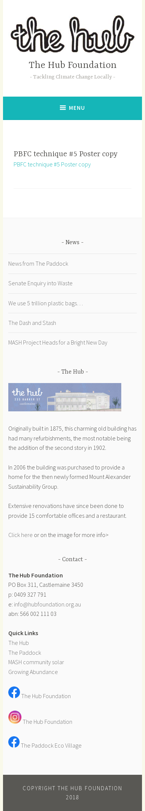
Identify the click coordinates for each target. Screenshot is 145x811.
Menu (77, 107)
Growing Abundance (33, 672)
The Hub (18, 642)
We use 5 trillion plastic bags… (45, 303)
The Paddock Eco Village (51, 745)
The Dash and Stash (32, 322)
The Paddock (24, 652)
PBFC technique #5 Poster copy (52, 164)
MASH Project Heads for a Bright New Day (57, 342)
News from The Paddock (38, 263)
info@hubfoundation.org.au (47, 604)
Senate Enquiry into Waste (40, 283)
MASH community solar (36, 662)
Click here (20, 535)
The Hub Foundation (73, 65)
